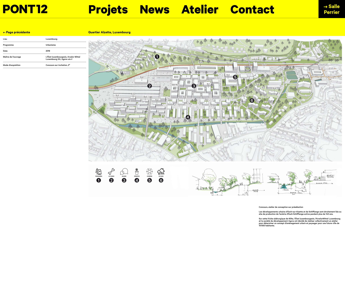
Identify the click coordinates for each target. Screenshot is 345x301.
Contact (252, 9)
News (155, 9)
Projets (108, 9)
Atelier (200, 9)
